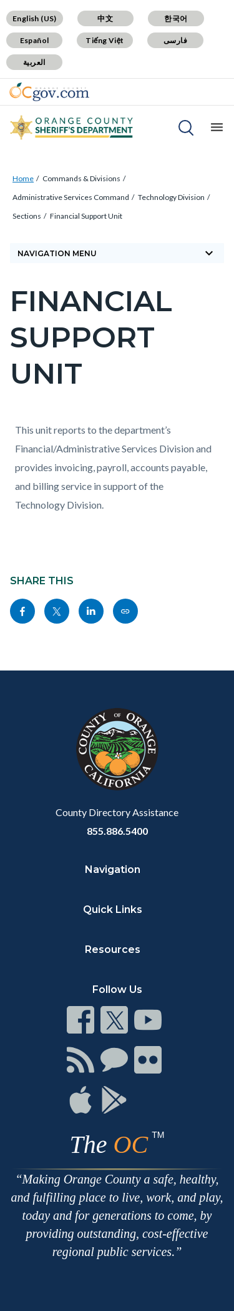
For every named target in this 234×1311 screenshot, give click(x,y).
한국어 (175, 18)
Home (23, 178)
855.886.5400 (117, 831)
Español (34, 40)
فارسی (175, 40)
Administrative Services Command (70, 197)
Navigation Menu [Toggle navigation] (117, 253)
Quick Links (112, 909)
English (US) (34, 18)
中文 (105, 18)
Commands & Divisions (81, 178)
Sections (26, 216)
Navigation (112, 869)
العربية (34, 62)
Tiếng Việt (104, 40)
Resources (112, 949)
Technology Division (171, 197)
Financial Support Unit (86, 216)
